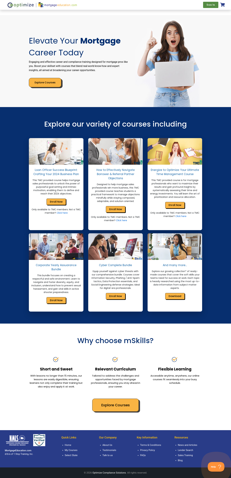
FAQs (143, 455)
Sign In (211, 5)
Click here (62, 212)
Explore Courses (45, 82)
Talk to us (108, 455)
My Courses (71, 450)
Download (175, 296)
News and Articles (187, 445)
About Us (107, 445)
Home (68, 445)
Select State (71, 455)
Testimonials (109, 450)
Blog (180, 460)
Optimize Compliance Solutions (109, 472)
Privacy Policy (147, 450)
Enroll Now (56, 201)
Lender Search (185, 450)
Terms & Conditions (150, 445)
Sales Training (185, 455)
